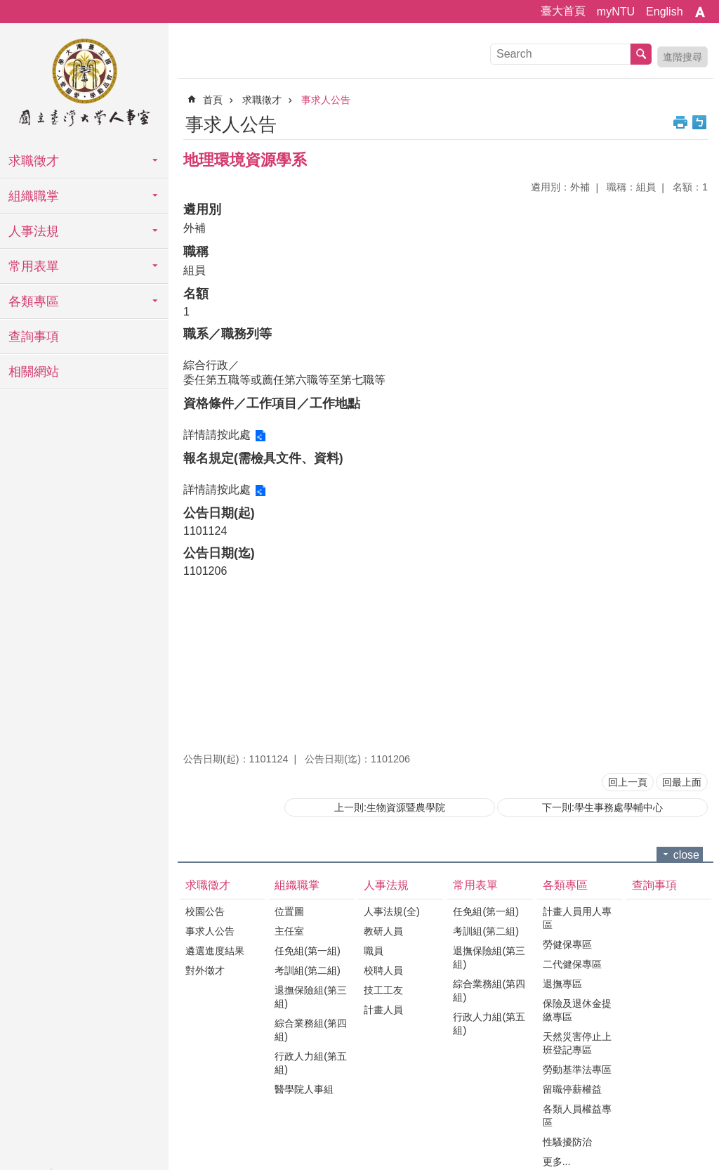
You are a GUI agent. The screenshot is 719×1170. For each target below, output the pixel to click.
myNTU (616, 12)
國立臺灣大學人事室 (84, 84)
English (664, 12)
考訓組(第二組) (308, 970)
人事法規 (33, 231)
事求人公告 (325, 99)
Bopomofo (699, 122)
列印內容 (680, 122)
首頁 (213, 99)
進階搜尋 (682, 57)
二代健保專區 (572, 964)
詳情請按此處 (217, 435)
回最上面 (681, 782)
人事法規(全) (392, 911)
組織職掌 (33, 196)
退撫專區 (562, 983)
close (686, 855)
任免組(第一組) (308, 950)
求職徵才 (33, 161)
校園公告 (205, 911)
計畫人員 (383, 1009)
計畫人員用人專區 (577, 918)
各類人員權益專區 (577, 1115)
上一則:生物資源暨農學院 (389, 807)
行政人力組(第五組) (311, 1063)
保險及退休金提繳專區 (577, 1010)
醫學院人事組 (304, 1089)
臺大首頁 (563, 11)
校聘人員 (383, 970)
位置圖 (289, 911)
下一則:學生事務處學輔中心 (602, 807)
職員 (373, 950)
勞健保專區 (567, 944)
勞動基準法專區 (577, 1069)
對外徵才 (205, 970)
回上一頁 (627, 782)
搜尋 (641, 54)
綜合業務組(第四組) (311, 1030)
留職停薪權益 (572, 1089)
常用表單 (33, 266)
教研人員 (383, 931)
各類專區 (33, 301)
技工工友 (383, 990)
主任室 (289, 931)
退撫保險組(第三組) (311, 996)
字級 (700, 12)
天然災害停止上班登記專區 (577, 1043)
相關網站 (33, 372)
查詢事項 (33, 337)
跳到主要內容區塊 (7, 7)
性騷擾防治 (567, 1142)
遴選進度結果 (214, 950)
